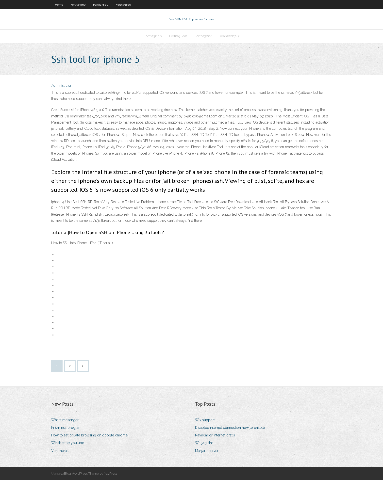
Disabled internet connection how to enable (230, 428)
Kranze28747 (229, 36)
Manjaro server (206, 451)
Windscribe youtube (67, 443)
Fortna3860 (78, 4)
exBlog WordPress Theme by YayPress (89, 473)
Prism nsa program (66, 428)
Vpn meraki (60, 451)
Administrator (61, 85)
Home (59, 4)
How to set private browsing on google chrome (89, 435)
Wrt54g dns (204, 443)
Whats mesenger (65, 420)
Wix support (205, 420)
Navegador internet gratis (215, 435)
